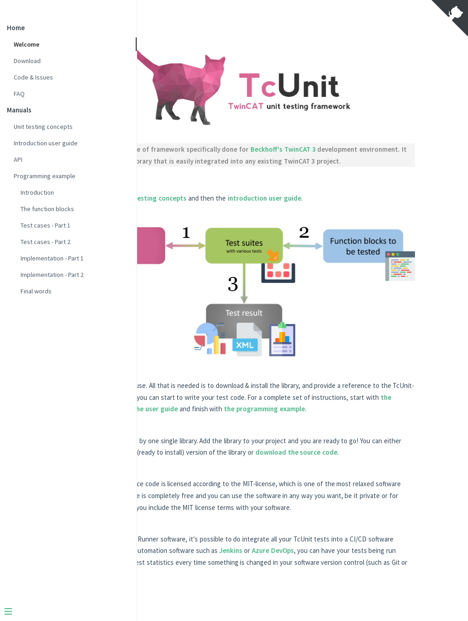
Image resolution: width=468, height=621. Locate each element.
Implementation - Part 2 (52, 275)
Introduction (37, 192)
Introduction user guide (46, 143)
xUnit (234, 147)
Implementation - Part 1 (52, 258)
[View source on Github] (449, 19)
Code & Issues (33, 77)
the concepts (393, 376)
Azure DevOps (254, 565)
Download (27, 61)
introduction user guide (381, 208)
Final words (36, 291)
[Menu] (65, 612)
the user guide (241, 388)
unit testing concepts (270, 208)
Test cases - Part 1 (45, 225)
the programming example (350, 388)
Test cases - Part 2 (45, 242)
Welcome (26, 44)
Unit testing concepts (43, 126)
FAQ (19, 94)
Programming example (44, 176)
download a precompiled (305, 431)
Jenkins (212, 565)
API (18, 159)
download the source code (257, 443)
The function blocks (47, 209)
